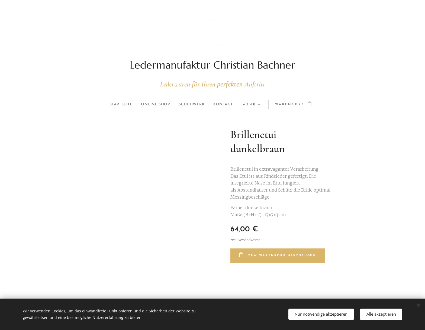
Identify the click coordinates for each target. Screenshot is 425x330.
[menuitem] (118, 104)
